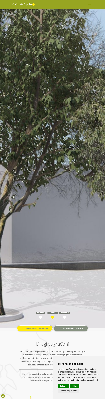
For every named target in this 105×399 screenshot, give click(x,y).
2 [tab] (52, 317)
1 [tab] (40, 317)
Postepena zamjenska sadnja (35, 328)
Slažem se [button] (63, 386)
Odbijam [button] (74, 386)
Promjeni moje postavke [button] (68, 391)
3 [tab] (64, 317)
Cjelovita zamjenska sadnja (70, 328)
